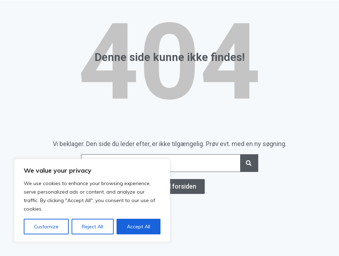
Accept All (138, 226)
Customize (46, 226)
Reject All (92, 226)
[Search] (249, 163)
